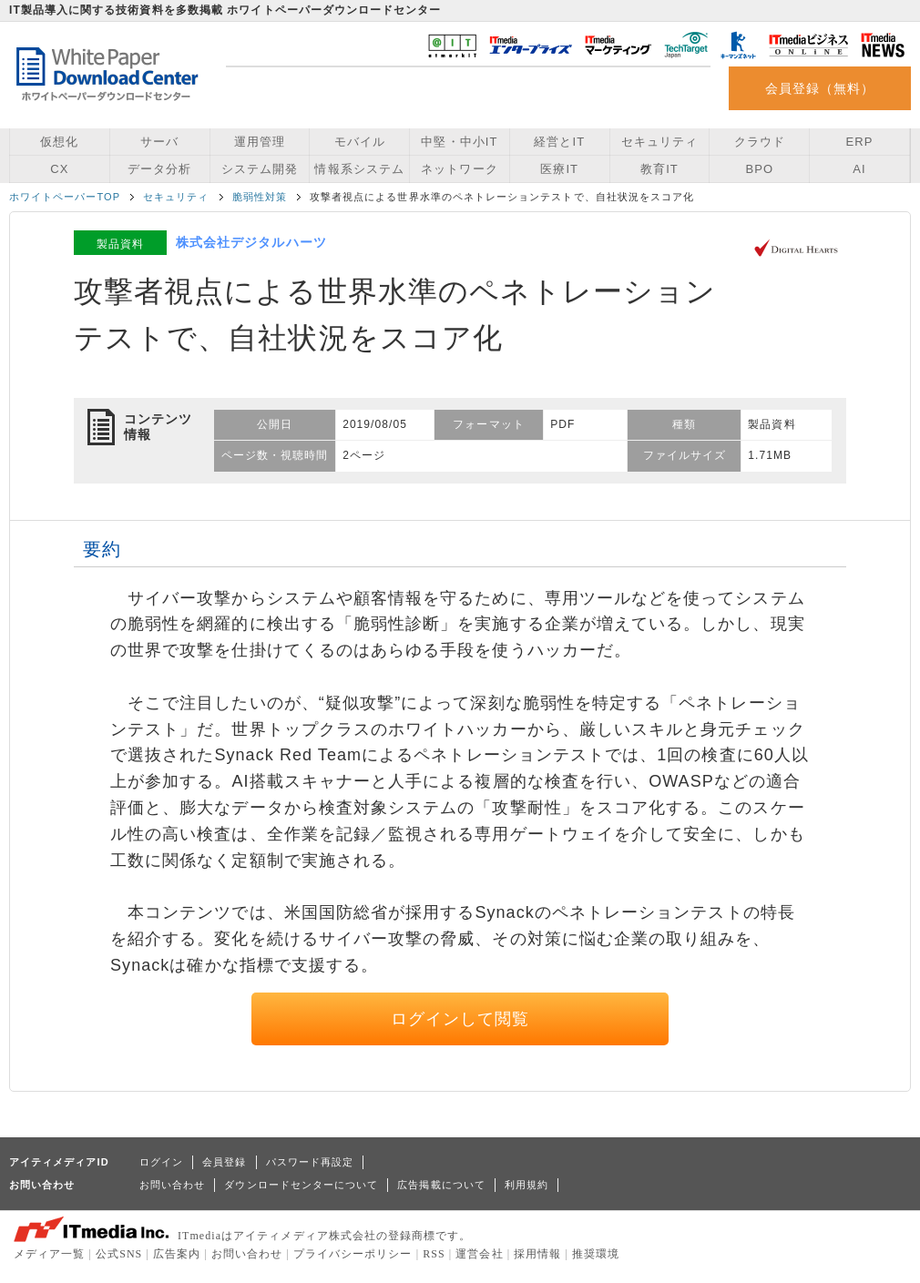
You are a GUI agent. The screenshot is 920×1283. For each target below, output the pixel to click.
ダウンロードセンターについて (301, 1184)
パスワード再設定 (310, 1161)
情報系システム (359, 169)
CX (59, 169)
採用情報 (537, 1253)
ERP (860, 141)
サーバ (159, 141)
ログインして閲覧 (460, 1019)
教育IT (659, 169)
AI (859, 169)
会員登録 (224, 1161)
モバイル (359, 141)
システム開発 (259, 169)
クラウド (759, 141)
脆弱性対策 (259, 196)
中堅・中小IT (459, 141)
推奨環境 (595, 1253)
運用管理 (259, 141)
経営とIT (559, 141)
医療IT (559, 169)
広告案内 (176, 1253)
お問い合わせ (172, 1184)
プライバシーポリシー (353, 1253)
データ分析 (159, 169)
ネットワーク (459, 169)
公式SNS (119, 1253)
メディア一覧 (49, 1253)
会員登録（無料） (820, 88)
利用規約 (526, 1184)
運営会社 (479, 1253)
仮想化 (59, 141)
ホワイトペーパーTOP (64, 196)
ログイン (161, 1161)
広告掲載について (441, 1184)
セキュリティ (659, 141)
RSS (434, 1253)
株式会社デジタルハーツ (251, 242)
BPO (759, 169)
